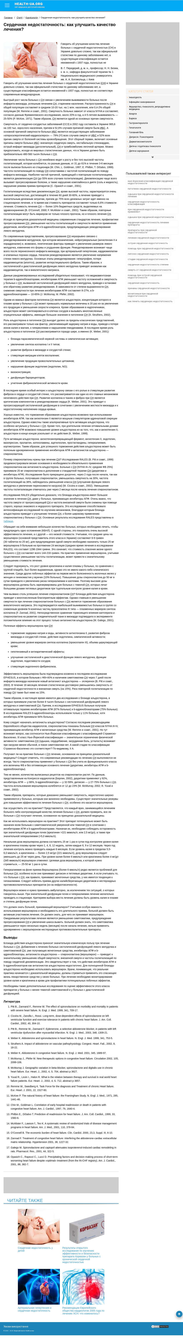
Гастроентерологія (138, 123)
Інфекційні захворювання (142, 102)
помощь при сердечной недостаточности (150, 248)
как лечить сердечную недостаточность (150, 301)
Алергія (133, 114)
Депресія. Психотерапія (141, 137)
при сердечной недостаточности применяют (146, 210)
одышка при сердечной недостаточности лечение (151, 195)
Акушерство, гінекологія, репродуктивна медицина (149, 107)
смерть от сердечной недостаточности (149, 270)
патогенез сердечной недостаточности (149, 188)
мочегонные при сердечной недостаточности (143, 294)
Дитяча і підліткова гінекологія (145, 146)
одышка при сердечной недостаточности (151, 217)
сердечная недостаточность (143, 283)
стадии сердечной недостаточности (148, 259)
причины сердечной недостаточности (149, 288)
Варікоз (133, 118)
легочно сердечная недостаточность (148, 253)
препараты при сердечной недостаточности (142, 231)
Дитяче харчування (139, 151)
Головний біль (136, 132)
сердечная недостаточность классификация (143, 202)
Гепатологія (135, 128)
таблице (8, 521)
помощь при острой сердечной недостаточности (145, 276)
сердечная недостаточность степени (148, 264)
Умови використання (16, 1332)
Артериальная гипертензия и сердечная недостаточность (99, 1230)
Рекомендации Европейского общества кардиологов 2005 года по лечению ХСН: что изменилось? (61, 1296)
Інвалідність (135, 97)
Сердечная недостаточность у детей (23, 1230)
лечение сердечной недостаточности (148, 237)
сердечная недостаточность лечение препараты (148, 223)
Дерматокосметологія (140, 141)
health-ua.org (32, 5)
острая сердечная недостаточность (148, 243)
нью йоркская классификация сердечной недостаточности (150, 182)
